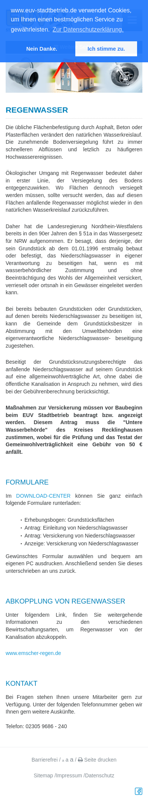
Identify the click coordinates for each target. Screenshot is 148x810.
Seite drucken (97, 760)
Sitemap (43, 775)
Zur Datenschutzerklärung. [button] (88, 29)
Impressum (69, 775)
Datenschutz (99, 775)
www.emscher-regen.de (33, 653)
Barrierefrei (45, 760)
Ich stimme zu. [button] (106, 49)
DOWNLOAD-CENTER (43, 496)
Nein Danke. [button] (41, 49)
